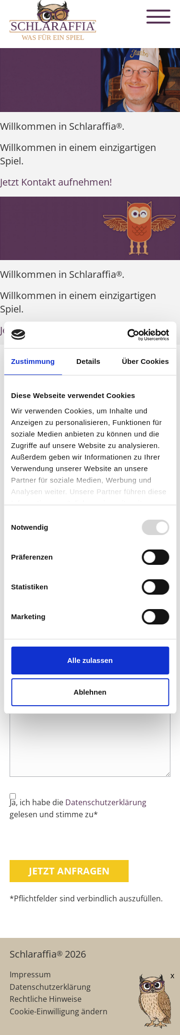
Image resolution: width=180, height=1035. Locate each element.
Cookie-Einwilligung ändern (59, 1011)
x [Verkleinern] (172, 975)
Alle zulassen (90, 660)
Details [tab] (88, 361)
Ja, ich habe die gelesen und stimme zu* (78, 808)
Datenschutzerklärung (105, 802)
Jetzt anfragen (69, 870)
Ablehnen (89, 692)
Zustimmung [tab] (33, 361)
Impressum (30, 974)
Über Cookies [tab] (145, 361)
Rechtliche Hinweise (46, 999)
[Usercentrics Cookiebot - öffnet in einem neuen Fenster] (128, 335)
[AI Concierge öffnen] (140, 1002)
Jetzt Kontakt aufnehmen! (56, 181)
